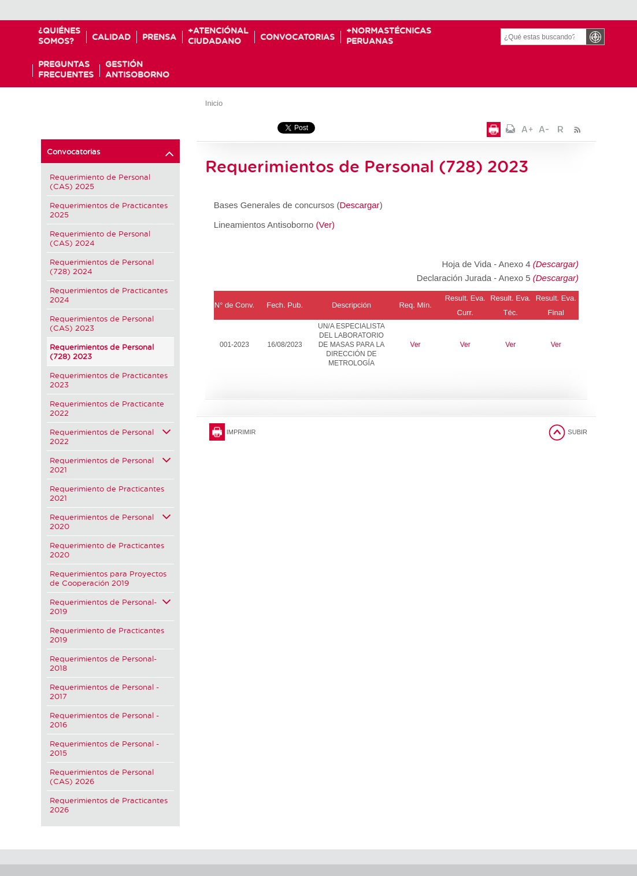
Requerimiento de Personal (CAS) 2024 (100, 237)
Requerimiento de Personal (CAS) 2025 (100, 181)
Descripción (351, 305)
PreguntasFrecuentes (66, 69)
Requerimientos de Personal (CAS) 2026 (102, 776)
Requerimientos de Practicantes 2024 (109, 294)
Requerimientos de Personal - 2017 (104, 691)
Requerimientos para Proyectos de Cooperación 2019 (108, 577)
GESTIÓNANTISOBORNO (137, 69)
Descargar (359, 205)
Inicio (214, 103)
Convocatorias (303, 36)
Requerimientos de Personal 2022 (110, 436)
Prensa (159, 36)
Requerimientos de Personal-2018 (103, 662)
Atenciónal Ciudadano (221, 35)
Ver (415, 345)
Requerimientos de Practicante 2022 (107, 407)
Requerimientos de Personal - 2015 (104, 747)
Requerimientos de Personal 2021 (110, 464)
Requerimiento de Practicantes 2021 (107, 492)
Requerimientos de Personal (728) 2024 (102, 266)
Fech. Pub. (284, 305)
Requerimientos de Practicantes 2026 (109, 804)
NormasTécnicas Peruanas (398, 35)
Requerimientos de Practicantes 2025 (109, 209)
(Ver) (325, 225)
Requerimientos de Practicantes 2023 (109, 379)
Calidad (111, 36)
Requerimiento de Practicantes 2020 (107, 549)
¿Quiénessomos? (59, 35)
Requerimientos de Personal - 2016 (104, 719)
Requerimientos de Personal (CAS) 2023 (102, 322)
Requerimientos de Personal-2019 (110, 606)
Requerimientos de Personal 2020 (110, 521)
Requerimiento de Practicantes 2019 (107, 634)
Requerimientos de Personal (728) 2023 (102, 351)
